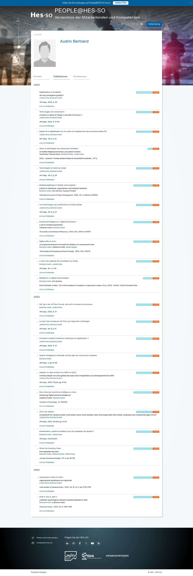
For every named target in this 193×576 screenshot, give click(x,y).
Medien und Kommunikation (44, 538)
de (141, 24)
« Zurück (37, 35)
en (137, 24)
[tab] (42, 77)
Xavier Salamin (71, 247)
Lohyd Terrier (44, 483)
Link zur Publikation (46, 107)
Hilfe (125, 24)
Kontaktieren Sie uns (41, 543)
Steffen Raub (70, 454)
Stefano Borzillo (58, 454)
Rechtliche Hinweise (38, 573)
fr (133, 24)
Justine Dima (44, 98)
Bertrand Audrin (56, 98)
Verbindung (154, 24)
